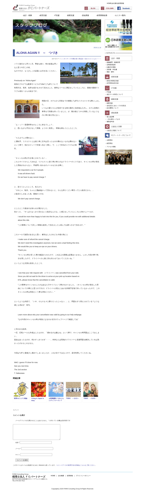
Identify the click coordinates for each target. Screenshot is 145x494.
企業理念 (110, 140)
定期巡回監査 (111, 65)
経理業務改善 (102, 15)
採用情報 (121, 3)
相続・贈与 (110, 72)
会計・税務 (27, 15)
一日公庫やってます (113, 119)
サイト (17, 458)
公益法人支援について (114, 130)
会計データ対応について (115, 94)
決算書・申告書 (112, 69)
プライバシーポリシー (83, 479)
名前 (17, 445)
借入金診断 (110, 117)
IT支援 (56, 15)
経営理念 (110, 143)
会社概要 (61, 479)
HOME (109, 3)
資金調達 (85, 15)
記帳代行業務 (111, 67)
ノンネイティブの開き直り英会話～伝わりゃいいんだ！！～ (81, 59)
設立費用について (113, 108)
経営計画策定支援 (113, 81)
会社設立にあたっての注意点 (116, 105)
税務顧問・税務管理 (113, 62)
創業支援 (70, 15)
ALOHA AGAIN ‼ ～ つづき (37, 52)
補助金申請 (110, 121)
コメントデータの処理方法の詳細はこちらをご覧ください (75, 468)
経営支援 (43, 15)
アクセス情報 (111, 147)
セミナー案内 (120, 15)
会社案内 (115, 3)
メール (18, 451)
